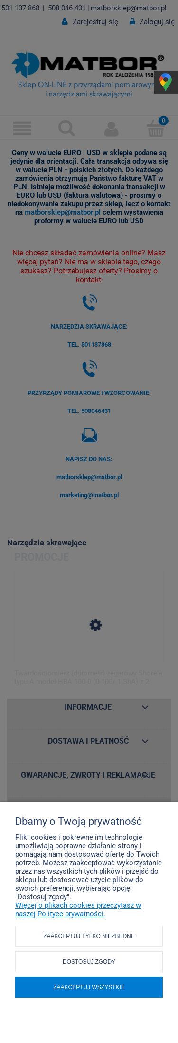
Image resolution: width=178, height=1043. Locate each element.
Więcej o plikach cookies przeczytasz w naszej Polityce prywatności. (78, 909)
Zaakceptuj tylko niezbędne (89, 936)
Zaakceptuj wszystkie (89, 987)
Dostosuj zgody (89, 961)
